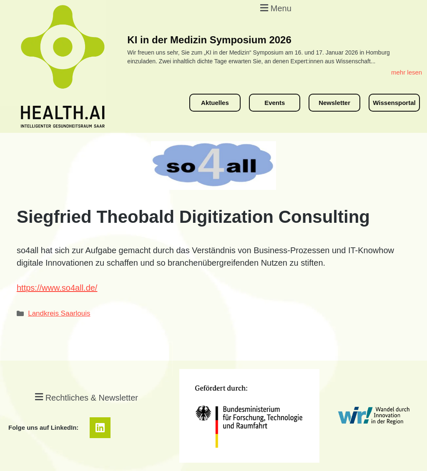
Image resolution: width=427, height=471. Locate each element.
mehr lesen (406, 72)
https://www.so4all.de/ (57, 287)
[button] (274, 7)
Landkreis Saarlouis (59, 313)
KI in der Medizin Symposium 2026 (209, 39)
